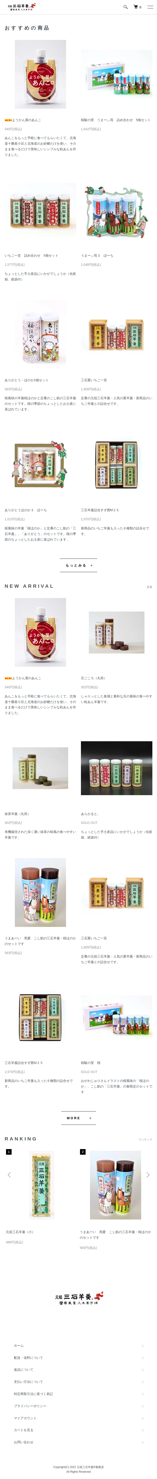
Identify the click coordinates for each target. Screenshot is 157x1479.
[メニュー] (150, 7)
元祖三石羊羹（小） (20, 1232)
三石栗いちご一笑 (94, 380)
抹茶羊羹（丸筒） (18, 814)
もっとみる (76, 565)
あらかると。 (90, 814)
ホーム (19, 1345)
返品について (23, 1369)
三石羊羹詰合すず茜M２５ (100, 510)
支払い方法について (28, 1382)
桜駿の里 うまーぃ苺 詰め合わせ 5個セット (116, 120)
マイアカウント (25, 1418)
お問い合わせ (23, 1442)
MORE (74, 1118)
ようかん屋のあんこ (23, 120)
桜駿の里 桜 (90, 1063)
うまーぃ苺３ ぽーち (97, 255)
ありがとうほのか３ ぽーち (26, 510)
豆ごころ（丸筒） (94, 678)
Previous (10, 1175)
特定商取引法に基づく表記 (33, 1394)
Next (147, 1175)
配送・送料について (28, 1358)
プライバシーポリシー (30, 1406)
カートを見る (23, 1430)
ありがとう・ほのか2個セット (27, 380)
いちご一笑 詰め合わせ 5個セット (31, 255)
